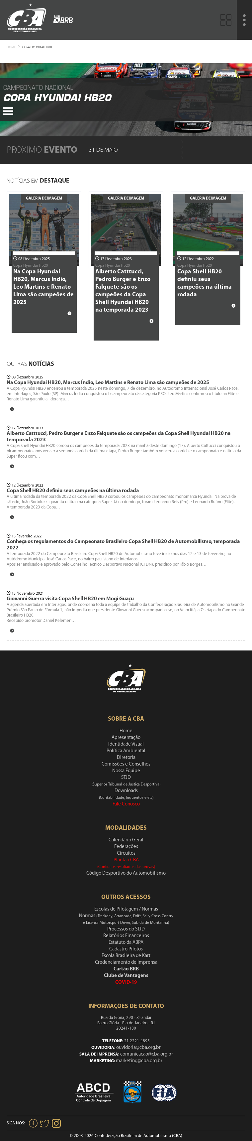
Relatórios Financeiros (126, 935)
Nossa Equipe (126, 771)
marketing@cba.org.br (139, 1061)
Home (11, 47)
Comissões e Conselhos (126, 764)
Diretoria (126, 757)
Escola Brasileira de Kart (126, 955)
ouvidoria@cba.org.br (138, 1047)
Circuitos (126, 853)
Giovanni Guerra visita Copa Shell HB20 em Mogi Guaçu (70, 599)
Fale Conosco (126, 804)
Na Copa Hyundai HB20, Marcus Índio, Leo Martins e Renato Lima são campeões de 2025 (43, 287)
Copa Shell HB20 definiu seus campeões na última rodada (73, 491)
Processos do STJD (126, 929)
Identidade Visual (126, 744)
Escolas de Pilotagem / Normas (126, 909)
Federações (126, 846)
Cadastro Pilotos (126, 949)
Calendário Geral (126, 840)
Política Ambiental (126, 751)
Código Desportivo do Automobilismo (126, 873)
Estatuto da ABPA (126, 942)
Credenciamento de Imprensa (126, 962)
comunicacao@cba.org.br (146, 1054)
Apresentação (126, 737)
